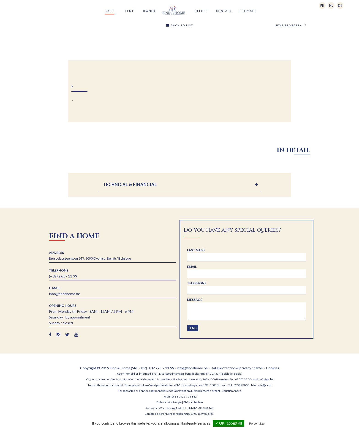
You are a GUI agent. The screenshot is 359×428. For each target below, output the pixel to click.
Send (192, 328)
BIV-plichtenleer (193, 402)
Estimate (248, 11)
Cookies (272, 368)
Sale (110, 11)
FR (322, 5)
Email (192, 267)
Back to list (179, 25)
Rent (129, 11)
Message (194, 300)
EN (340, 5)
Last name (196, 250)
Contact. (224, 11)
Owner (149, 11)
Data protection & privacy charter (237, 368)
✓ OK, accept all (228, 423)
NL (331, 5)
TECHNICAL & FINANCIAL (130, 184)
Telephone (196, 283)
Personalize (257, 423)
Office (200, 11)
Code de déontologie (169, 402)
